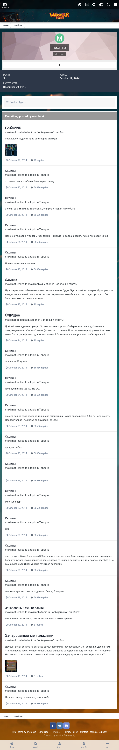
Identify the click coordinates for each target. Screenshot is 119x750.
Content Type (16, 102)
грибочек (13, 127)
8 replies (37, 624)
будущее (11, 279)
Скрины (10, 170)
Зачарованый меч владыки (24, 608)
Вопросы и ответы (66, 284)
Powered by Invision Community (59, 735)
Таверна (44, 174)
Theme (57, 732)
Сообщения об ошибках (51, 132)
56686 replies (39, 187)
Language (44, 732)
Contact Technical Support (93, 732)
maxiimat (10, 132)
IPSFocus (31, 732)
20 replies (37, 160)
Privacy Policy (71, 732)
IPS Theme (17, 732)
